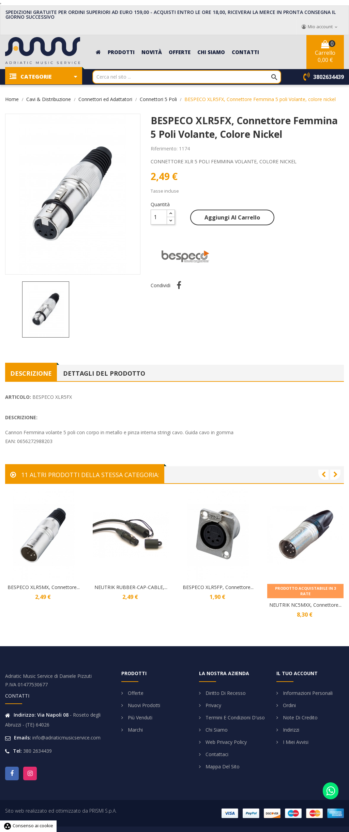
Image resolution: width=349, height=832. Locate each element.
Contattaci (216, 754)
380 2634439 (37, 751)
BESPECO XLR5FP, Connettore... (218, 587)
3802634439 (328, 77)
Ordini (289, 705)
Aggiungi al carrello (232, 217)
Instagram (30, 773)
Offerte (134, 693)
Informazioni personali (307, 693)
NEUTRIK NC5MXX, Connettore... (305, 605)
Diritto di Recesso (225, 693)
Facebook (12, 773)
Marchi (134, 730)
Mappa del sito (222, 766)
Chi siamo (216, 730)
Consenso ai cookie (28, 825)
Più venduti (139, 717)
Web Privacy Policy (225, 742)
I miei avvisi (295, 742)
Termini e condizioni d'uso (234, 717)
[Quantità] (159, 217)
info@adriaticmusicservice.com (66, 737)
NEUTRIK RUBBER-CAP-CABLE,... (130, 587)
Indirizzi (290, 730)
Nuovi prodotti (143, 705)
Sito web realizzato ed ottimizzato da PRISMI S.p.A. (61, 810)
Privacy (212, 705)
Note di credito (300, 717)
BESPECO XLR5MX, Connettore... (43, 587)
